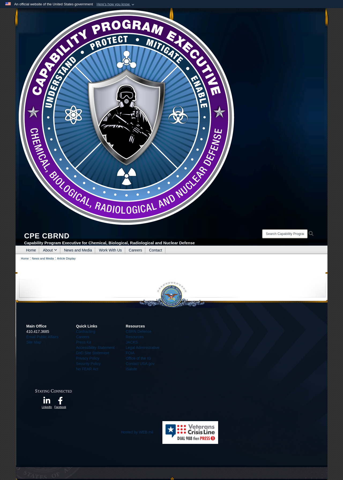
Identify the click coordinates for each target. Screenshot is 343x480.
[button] (115, 4)
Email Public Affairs (42, 337)
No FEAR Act (87, 369)
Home (31, 250)
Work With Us (110, 250)
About (50, 250)
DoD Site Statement (92, 353)
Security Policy (88, 363)
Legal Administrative (142, 347)
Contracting (85, 331)
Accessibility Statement (95, 347)
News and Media (78, 250)
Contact (155, 250)
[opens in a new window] (47, 402)
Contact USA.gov (140, 363)
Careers (135, 250)
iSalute (131, 369)
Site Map (33, 342)
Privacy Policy (87, 358)
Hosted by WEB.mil (137, 432)
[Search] (285, 233)
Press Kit (83, 342)
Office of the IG (138, 358)
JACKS (132, 342)
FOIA (130, 353)
